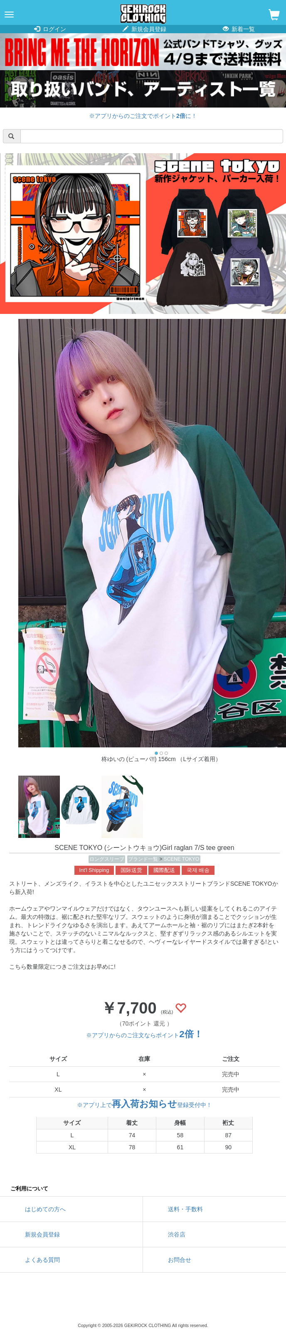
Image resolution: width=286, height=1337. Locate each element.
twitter (105, 1303)
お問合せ (179, 1259)
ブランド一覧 (143, 859)
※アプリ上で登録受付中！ (144, 1105)
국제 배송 (198, 870)
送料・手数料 (185, 1209)
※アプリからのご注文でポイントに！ (143, 116)
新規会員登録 (144, 29)
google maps (180, 1303)
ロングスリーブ (106, 859)
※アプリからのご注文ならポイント (144, 1035)
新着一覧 (239, 29)
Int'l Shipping (94, 870)
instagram (143, 1303)
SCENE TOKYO (181, 859)
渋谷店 (176, 1234)
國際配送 (164, 870)
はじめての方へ (45, 1209)
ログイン (50, 29)
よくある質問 (42, 1259)
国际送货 (131, 870)
